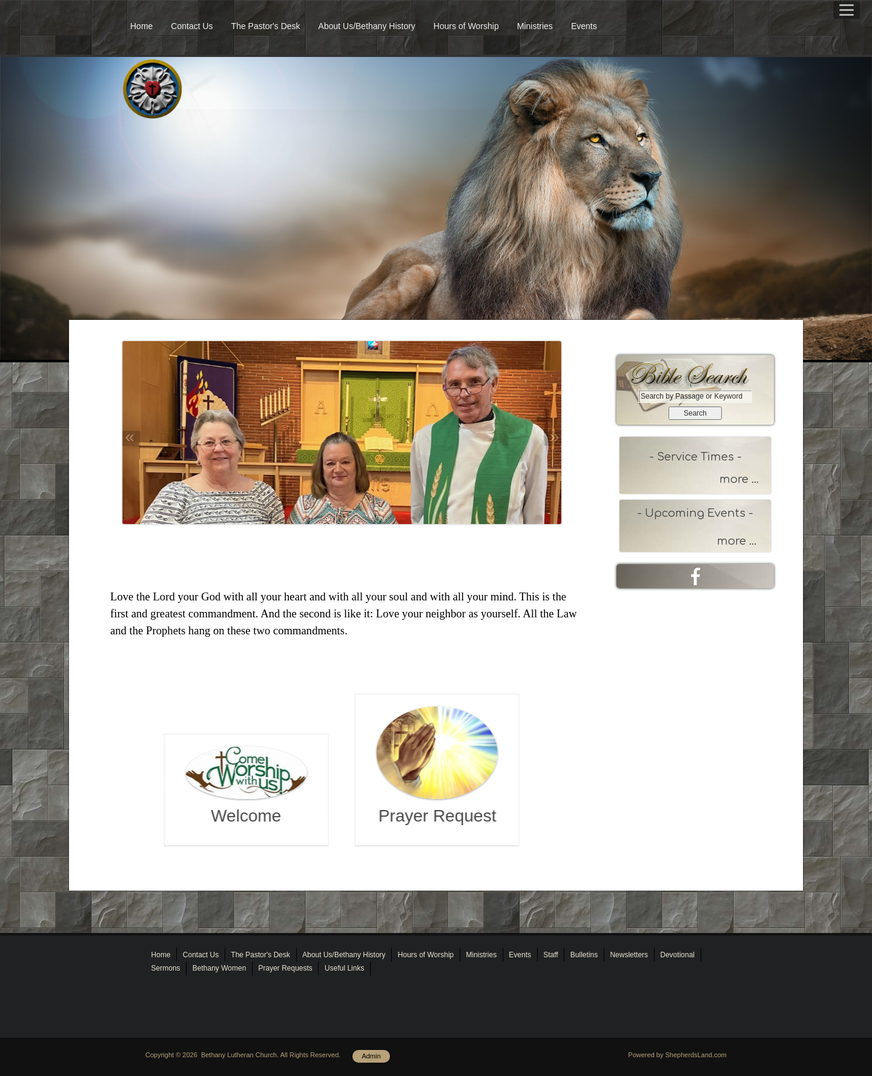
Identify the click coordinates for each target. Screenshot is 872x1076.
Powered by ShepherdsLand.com (677, 1054)
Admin (371, 1056)
